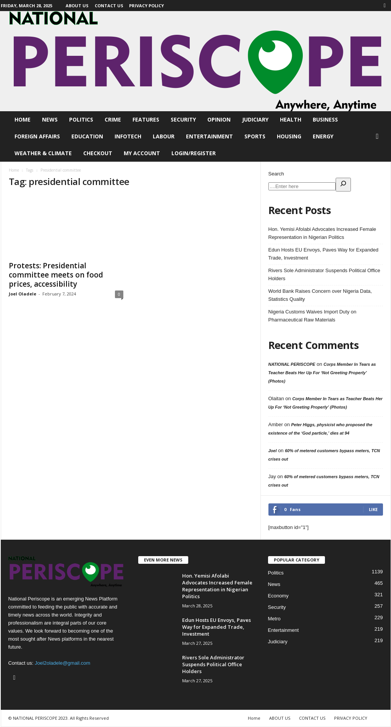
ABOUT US (77, 5)
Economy (278, 596)
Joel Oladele (22, 294)
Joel (272, 450)
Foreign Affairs (37, 136)
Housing (289, 136)
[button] (379, 136)
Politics (81, 119)
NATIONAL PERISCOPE (291, 364)
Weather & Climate (43, 153)
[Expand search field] (343, 184)
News (50, 119)
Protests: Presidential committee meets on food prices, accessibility (56, 275)
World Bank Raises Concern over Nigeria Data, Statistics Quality (320, 295)
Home (23, 119)
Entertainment (209, 136)
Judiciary (255, 119)
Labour (163, 136)
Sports (254, 136)
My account (142, 153)
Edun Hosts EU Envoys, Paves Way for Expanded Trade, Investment (323, 254)
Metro (274, 619)
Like (373, 509)
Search (276, 174)
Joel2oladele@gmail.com (62, 663)
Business (325, 119)
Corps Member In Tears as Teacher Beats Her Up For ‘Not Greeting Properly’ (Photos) (322, 372)
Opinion (219, 119)
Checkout (97, 153)
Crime (113, 119)
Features (145, 119)
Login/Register (193, 153)
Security (183, 119)
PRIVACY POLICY (146, 5)
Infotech (128, 136)
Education (87, 136)
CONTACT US (109, 5)
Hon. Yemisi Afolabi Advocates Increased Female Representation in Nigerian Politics (322, 233)
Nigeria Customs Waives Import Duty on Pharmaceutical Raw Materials (312, 316)
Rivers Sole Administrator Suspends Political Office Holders (324, 274)
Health (290, 119)
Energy (323, 136)
